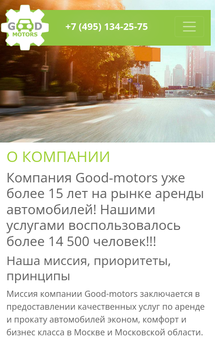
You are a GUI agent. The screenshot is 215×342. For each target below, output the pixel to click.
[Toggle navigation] (190, 27)
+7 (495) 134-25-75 (106, 26)
